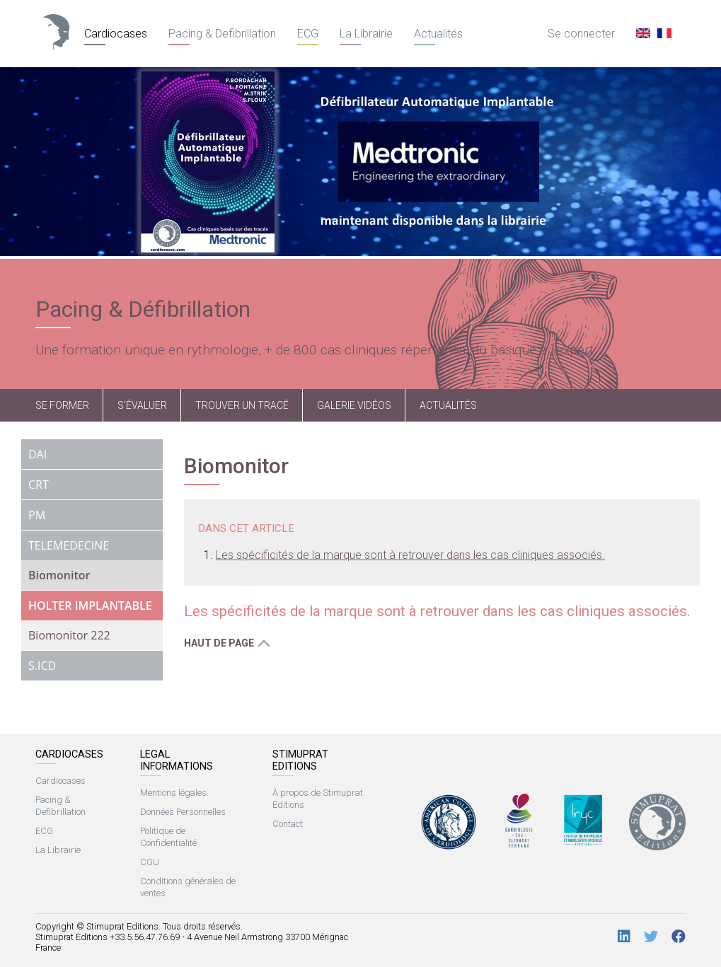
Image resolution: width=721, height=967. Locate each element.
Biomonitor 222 (69, 635)
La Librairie (366, 33)
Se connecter (581, 33)
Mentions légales (173, 792)
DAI (37, 454)
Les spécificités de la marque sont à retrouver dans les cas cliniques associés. (410, 555)
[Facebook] (678, 937)
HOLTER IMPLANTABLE (90, 605)
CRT (38, 484)
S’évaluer (142, 405)
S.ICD (42, 665)
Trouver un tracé (242, 405)
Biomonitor (59, 575)
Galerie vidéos (354, 405)
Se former (62, 405)
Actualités (438, 33)
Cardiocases (115, 33)
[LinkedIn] (624, 937)
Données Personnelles (183, 811)
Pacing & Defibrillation (222, 33)
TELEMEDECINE (68, 545)
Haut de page (219, 643)
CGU (149, 862)
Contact (287, 823)
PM (36, 515)
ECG (307, 33)
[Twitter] (651, 937)
